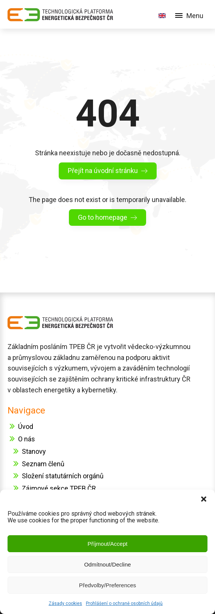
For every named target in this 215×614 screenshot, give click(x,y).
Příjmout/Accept (108, 544)
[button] (203, 499)
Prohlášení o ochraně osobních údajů (124, 603)
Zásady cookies (65, 603)
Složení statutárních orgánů (63, 476)
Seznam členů (43, 464)
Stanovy (34, 451)
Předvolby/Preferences (107, 585)
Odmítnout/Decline (107, 564)
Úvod (25, 426)
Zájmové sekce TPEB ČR (59, 488)
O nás (26, 439)
